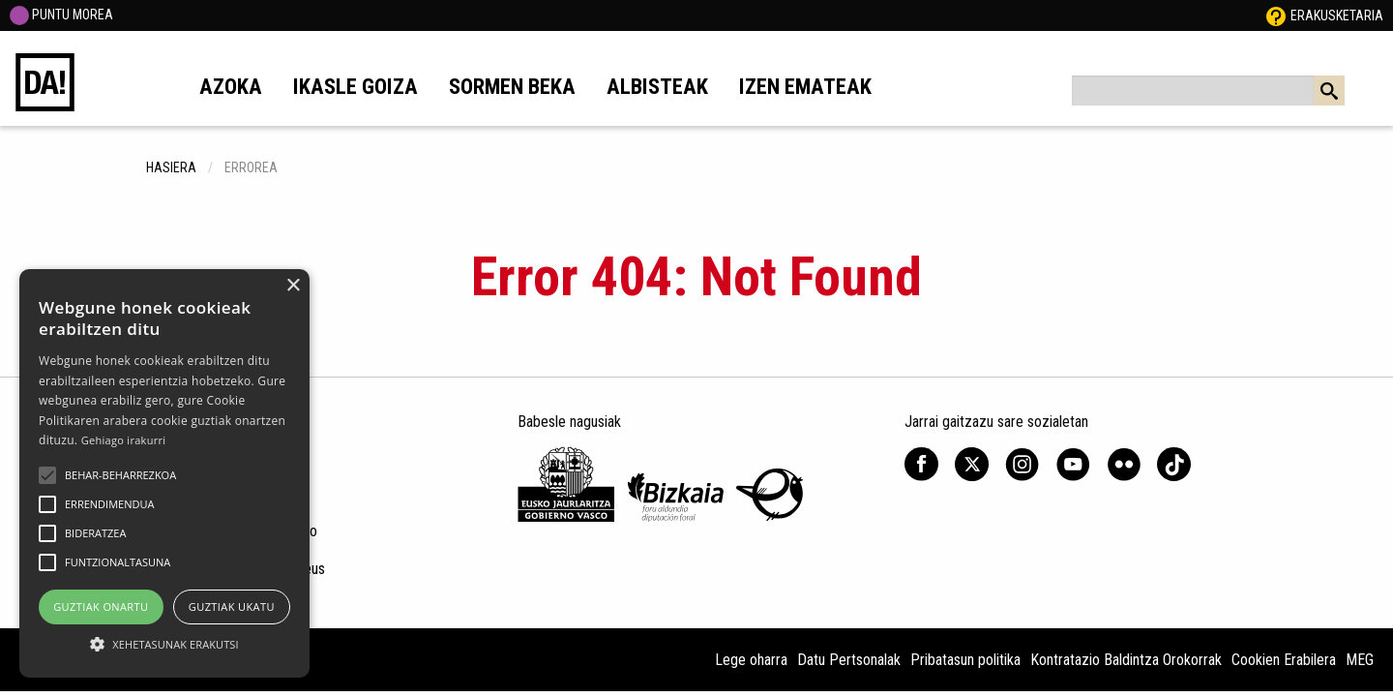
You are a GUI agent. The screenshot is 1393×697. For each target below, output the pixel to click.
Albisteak (657, 86)
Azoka (230, 86)
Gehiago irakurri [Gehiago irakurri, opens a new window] (123, 440)
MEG (1360, 660)
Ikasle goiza (355, 86)
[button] (47, 475)
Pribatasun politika (965, 660)
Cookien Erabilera (1283, 660)
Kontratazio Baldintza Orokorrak (1126, 660)
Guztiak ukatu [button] (232, 606)
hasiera (171, 167)
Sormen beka (512, 86)
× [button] (292, 286)
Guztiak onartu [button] (100, 606)
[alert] (164, 473)
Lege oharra (751, 660)
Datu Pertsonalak (849, 660)
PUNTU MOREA (61, 14)
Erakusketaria (1336, 15)
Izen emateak (805, 86)
